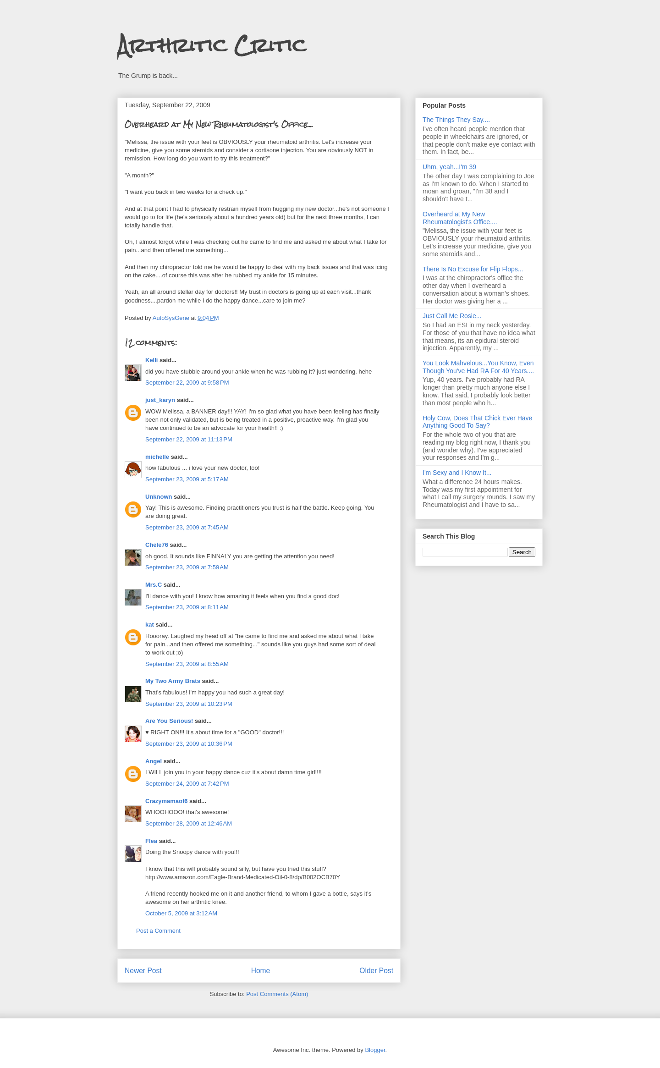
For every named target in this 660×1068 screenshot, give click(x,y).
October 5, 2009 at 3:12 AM (181, 913)
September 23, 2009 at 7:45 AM (187, 527)
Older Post (376, 970)
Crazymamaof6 (166, 801)
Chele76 (156, 544)
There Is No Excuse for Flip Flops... (473, 269)
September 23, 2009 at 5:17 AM (187, 479)
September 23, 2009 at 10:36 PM (188, 743)
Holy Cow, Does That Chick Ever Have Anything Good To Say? (477, 421)
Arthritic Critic (211, 45)
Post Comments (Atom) (277, 994)
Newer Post (143, 970)
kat (149, 624)
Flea (151, 840)
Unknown (158, 496)
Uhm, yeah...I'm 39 (449, 167)
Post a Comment (158, 930)
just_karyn (160, 399)
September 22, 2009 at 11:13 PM (188, 439)
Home (260, 970)
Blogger (375, 1049)
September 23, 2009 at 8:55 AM (187, 664)
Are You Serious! (169, 720)
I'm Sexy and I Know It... (457, 472)
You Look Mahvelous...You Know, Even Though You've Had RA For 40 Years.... (478, 366)
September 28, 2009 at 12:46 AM (188, 823)
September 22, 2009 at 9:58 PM (187, 382)
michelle (157, 456)
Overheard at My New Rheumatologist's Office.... (460, 218)
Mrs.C (153, 584)
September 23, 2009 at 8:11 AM (187, 607)
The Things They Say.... (456, 119)
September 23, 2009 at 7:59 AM (187, 567)
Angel (153, 761)
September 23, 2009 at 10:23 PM (188, 703)
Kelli (151, 360)
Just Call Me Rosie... (452, 315)
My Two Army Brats (172, 680)
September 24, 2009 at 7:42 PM (187, 783)
